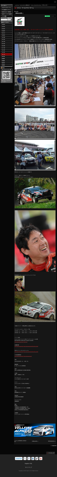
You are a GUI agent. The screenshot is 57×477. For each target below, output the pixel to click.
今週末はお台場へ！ (19, 13)
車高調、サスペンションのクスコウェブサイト (8, 2)
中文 (31, 463)
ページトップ (51, 453)
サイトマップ (28, 467)
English (27, 463)
